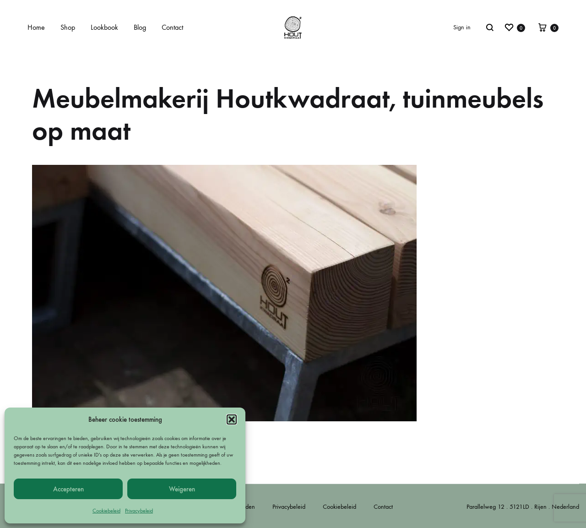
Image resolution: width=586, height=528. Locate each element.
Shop (67, 27)
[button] (231, 419)
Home (36, 27)
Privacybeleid (139, 510)
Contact (172, 27)
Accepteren (68, 489)
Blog (140, 27)
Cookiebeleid (106, 510)
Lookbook (104, 27)
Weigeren (182, 489)
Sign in (462, 27)
